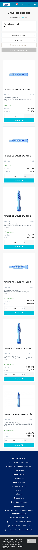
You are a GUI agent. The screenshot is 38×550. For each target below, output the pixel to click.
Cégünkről (19, 498)
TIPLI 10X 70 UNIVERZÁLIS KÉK (18, 348)
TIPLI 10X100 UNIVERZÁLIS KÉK (18, 414)
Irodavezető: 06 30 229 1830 (19, 522)
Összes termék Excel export (19, 45)
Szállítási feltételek (19, 502)
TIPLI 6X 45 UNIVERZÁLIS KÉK (17, 90)
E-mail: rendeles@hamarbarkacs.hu (19, 530)
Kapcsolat (19, 506)
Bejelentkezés (19, 478)
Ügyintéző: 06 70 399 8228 (19, 526)
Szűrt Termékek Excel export (19, 50)
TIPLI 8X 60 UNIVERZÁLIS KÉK (17, 216)
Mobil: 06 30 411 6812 (19, 518)
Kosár (19, 490)
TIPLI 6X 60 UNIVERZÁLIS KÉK (17, 156)
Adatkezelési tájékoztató (19, 462)
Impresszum (19, 470)
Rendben (31, 541)
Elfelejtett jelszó (19, 486)
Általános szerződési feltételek (19, 466)
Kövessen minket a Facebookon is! (19, 510)
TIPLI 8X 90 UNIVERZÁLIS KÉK (17, 282)
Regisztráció (19, 482)
